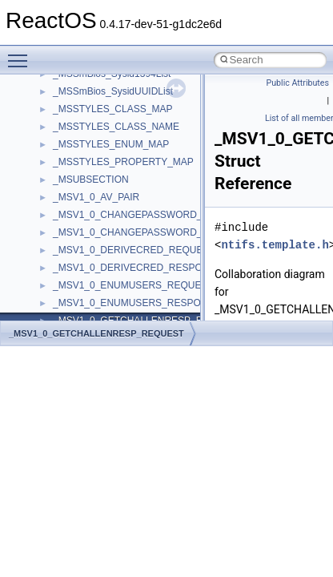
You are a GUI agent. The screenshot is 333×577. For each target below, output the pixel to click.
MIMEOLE (75, 121)
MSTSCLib (76, 226)
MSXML (70, 244)
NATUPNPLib (81, 297)
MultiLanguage (84, 279)
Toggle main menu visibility (21, 54)
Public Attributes (297, 83)
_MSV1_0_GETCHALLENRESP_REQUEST (96, 333)
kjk (59, 103)
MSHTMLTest (81, 174)
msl (60, 209)
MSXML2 (72, 262)
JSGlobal (72, 85)
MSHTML (73, 156)
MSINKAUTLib (84, 191)
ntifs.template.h (274, 244)
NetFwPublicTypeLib (96, 315)
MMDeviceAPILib (89, 138)
